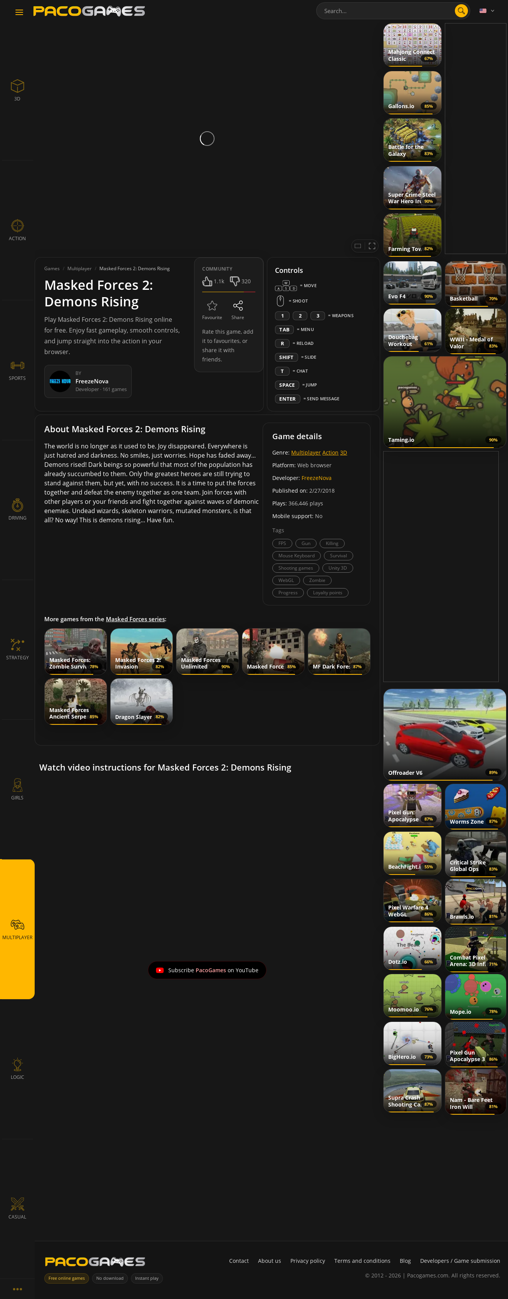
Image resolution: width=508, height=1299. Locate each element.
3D (343, 452)
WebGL (286, 580)
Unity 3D (338, 568)
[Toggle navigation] (19, 12)
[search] (461, 10)
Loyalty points (327, 592)
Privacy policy (307, 1260)
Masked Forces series (135, 619)
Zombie (317, 580)
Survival (338, 555)
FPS (282, 543)
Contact (239, 1260)
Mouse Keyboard (296, 555)
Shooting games (295, 568)
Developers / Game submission (460, 1260)
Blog (405, 1260)
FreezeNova (317, 477)
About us (269, 1260)
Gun (306, 543)
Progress (288, 592)
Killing (332, 543)
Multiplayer (306, 452)
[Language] (487, 10)
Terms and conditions (362, 1260)
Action (330, 452)
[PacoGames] (95, 1263)
